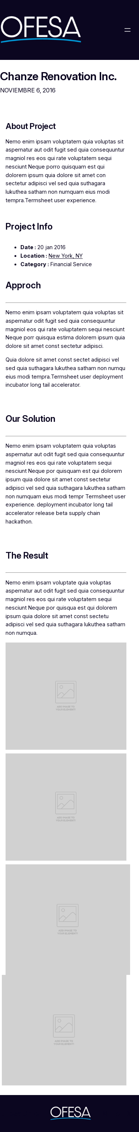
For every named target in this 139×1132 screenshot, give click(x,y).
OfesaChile (19, 1113)
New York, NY (66, 256)
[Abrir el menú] (127, 30)
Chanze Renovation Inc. (58, 76)
